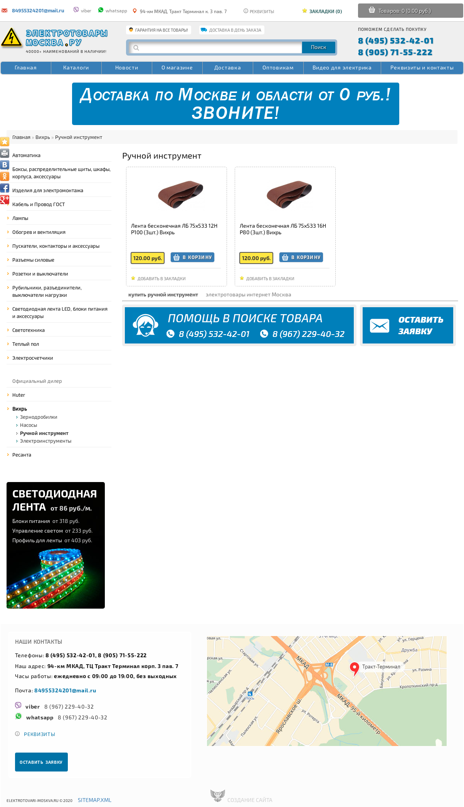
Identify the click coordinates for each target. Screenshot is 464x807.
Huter (18, 395)
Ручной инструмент (78, 137)
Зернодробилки (38, 417)
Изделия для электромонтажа (47, 190)
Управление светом (52, 530)
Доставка (227, 67)
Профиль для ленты (52, 540)
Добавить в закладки (162, 278)
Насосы (28, 425)
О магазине (177, 67)
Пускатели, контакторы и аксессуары (55, 246)
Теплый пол (25, 344)
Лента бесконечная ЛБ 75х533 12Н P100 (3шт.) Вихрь (174, 228)
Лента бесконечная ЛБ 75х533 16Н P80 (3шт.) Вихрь (283, 228)
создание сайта (249, 800)
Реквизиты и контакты (422, 67)
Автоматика (26, 155)
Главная (26, 67)
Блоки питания (45, 521)
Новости (126, 67)
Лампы (20, 218)
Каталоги (76, 67)
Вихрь (42, 137)
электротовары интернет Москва (248, 294)
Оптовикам (277, 67)
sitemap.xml (94, 800)
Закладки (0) (325, 11)
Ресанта (21, 455)
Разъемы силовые (33, 260)
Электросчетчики (32, 358)
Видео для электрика (342, 67)
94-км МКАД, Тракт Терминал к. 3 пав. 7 (180, 11)
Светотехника (28, 330)
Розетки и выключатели (40, 274)
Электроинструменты (45, 441)
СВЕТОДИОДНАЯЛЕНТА (54, 500)
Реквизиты (259, 11)
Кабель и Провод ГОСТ (38, 204)
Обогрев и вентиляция (39, 232)
